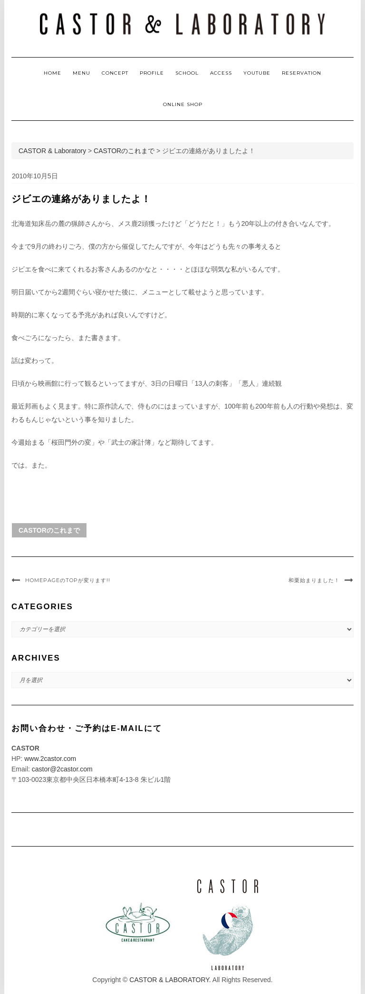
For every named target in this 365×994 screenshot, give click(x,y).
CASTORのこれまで (49, 530)
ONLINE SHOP (182, 104)
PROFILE (152, 73)
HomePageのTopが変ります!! (67, 580)
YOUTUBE (256, 73)
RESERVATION (301, 73)
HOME (52, 73)
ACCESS (221, 73)
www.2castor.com (50, 758)
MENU (81, 73)
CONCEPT (115, 73)
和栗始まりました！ (314, 580)
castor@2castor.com (62, 769)
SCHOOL (187, 73)
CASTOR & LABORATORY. (170, 980)
